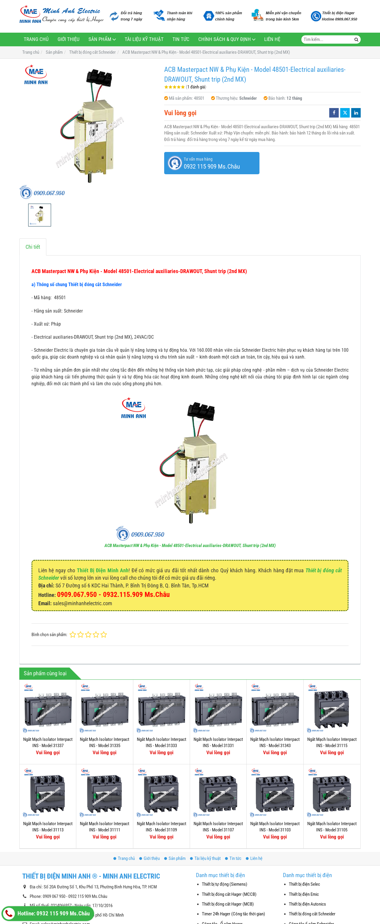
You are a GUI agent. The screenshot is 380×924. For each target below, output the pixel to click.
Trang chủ (36, 39)
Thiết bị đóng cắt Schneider (312, 914)
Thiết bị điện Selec (304, 884)
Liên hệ (272, 39)
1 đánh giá (196, 87)
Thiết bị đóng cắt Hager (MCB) (228, 904)
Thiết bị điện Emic (304, 894)
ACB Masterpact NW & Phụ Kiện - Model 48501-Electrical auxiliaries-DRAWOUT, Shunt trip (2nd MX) (190, 545)
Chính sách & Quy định (224, 39)
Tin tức (180, 39)
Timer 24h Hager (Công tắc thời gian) (233, 914)
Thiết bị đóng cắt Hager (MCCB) (229, 894)
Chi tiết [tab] (33, 247)
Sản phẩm (99, 39)
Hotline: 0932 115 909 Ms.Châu (46, 914)
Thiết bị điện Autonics (307, 904)
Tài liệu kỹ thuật (144, 39)
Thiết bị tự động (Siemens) (224, 884)
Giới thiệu (69, 39)
